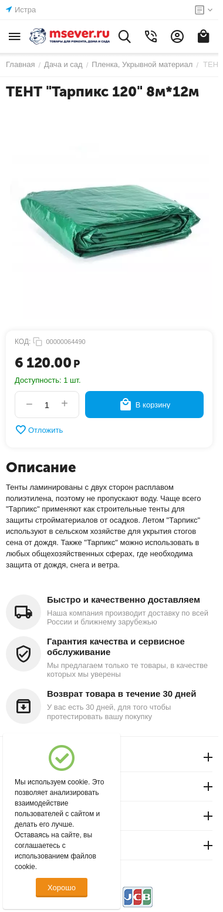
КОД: (23, 342)
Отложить (39, 430)
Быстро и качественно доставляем (123, 599)
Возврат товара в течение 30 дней (121, 694)
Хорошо (62, 887)
